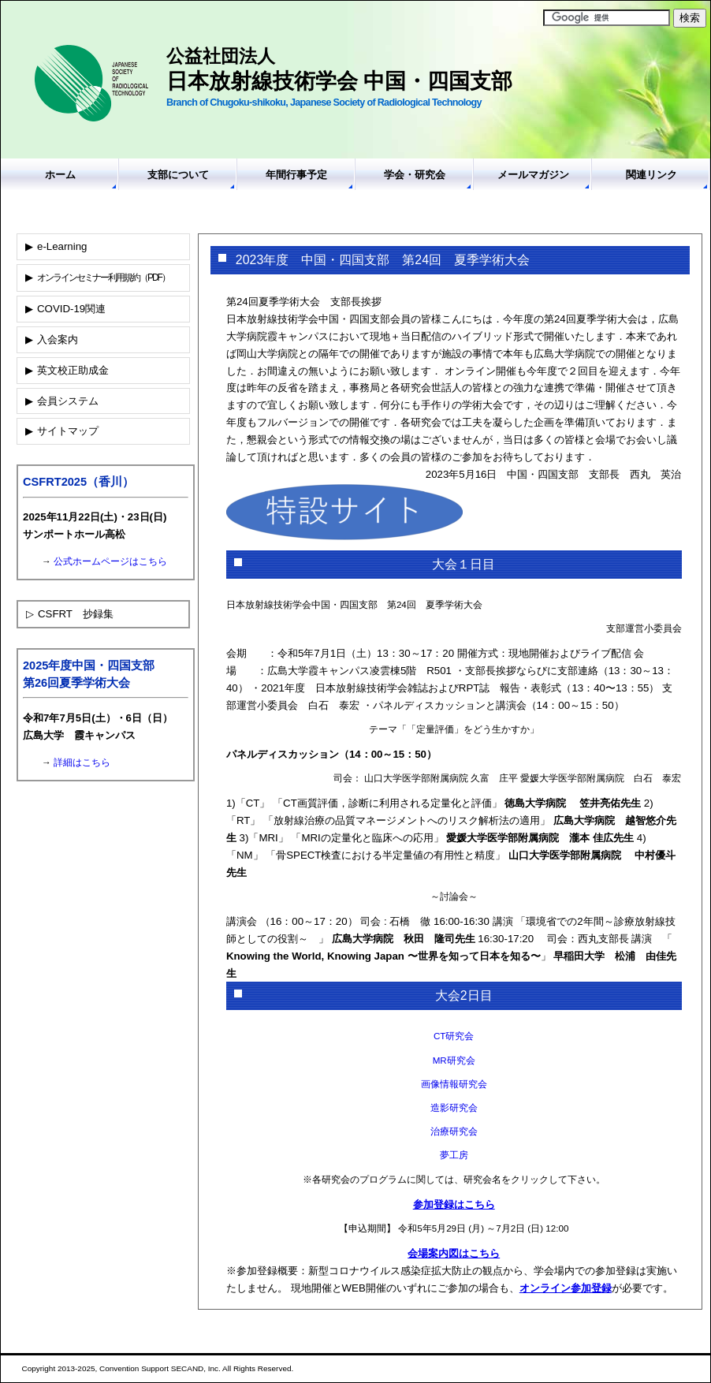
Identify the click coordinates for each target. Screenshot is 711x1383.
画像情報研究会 (454, 1084)
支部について (178, 175)
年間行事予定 (296, 175)
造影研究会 (454, 1107)
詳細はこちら (82, 762)
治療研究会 (454, 1131)
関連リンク (651, 175)
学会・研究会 (414, 175)
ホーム (60, 175)
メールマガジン (533, 175)
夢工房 (454, 1155)
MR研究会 (454, 1060)
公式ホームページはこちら (110, 561)
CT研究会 (454, 1036)
